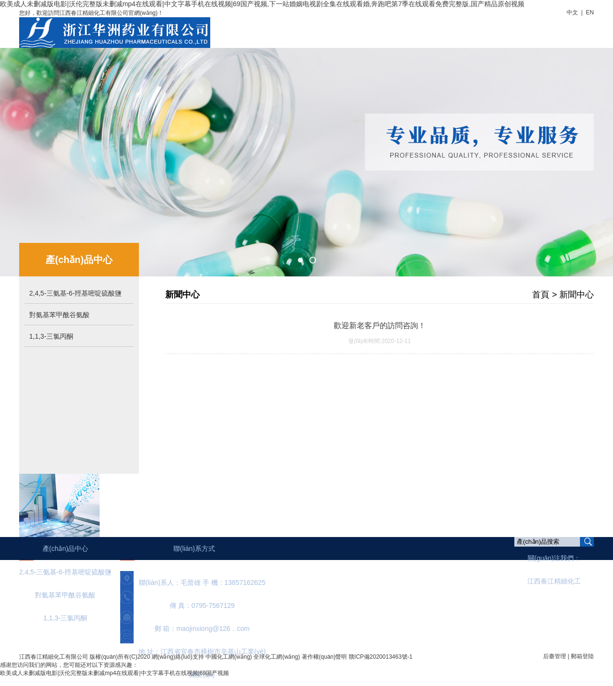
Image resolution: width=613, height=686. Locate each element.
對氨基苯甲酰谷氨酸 (59, 315)
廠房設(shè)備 (466, 28)
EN (590, 12)
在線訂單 (515, 28)
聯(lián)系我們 (565, 28)
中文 (572, 12)
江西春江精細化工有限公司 (53, 656)
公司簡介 (312, 28)
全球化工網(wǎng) (276, 656)
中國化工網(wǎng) (228, 656)
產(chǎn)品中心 (407, 29)
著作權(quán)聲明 (324, 656)
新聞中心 (354, 28)
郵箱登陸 (582, 656)
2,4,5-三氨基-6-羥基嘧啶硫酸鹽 (75, 293)
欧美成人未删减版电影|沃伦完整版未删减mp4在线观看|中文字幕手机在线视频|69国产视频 (114, 673)
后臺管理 (554, 656)
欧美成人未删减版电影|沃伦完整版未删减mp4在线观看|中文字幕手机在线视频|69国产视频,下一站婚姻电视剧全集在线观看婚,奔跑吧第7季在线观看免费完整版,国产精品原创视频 (262, 4)
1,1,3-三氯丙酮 (51, 336)
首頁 (277, 28)
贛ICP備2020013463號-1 (380, 656)
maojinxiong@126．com (213, 628)
